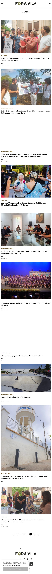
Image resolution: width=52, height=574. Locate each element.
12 (23, 534)
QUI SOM (22, 548)
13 (27, 534)
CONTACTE (29, 548)
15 (34, 534)
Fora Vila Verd (5, 353)
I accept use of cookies (15, 569)
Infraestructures (7, 108)
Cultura (4, 55)
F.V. (2, 63)
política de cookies (14, 565)
